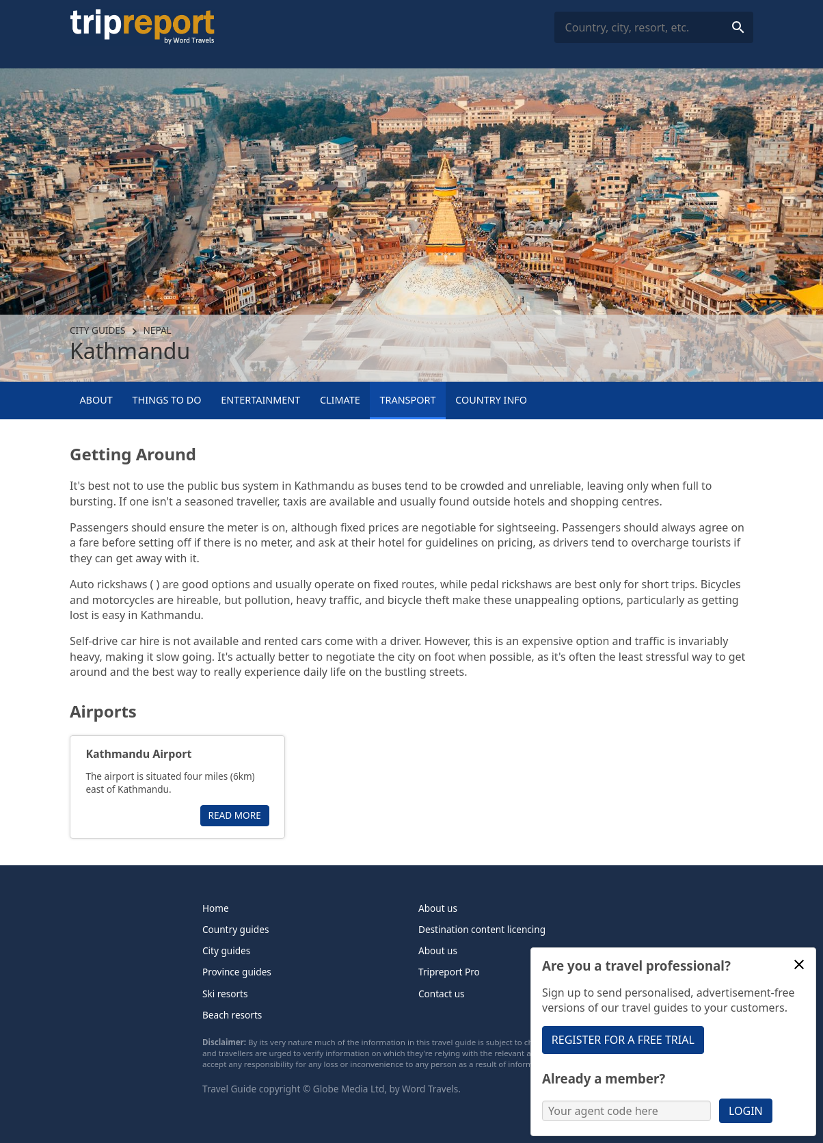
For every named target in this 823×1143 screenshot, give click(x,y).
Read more (234, 815)
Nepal (158, 330)
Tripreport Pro (449, 971)
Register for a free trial (623, 1039)
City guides (97, 330)
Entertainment (260, 399)
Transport (408, 399)
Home (215, 908)
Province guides (236, 971)
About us (437, 908)
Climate (340, 399)
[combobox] (653, 28)
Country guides (235, 929)
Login (746, 1110)
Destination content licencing (481, 929)
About (95, 399)
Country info (491, 399)
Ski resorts (225, 993)
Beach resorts (232, 1014)
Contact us (441, 993)
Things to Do (166, 399)
